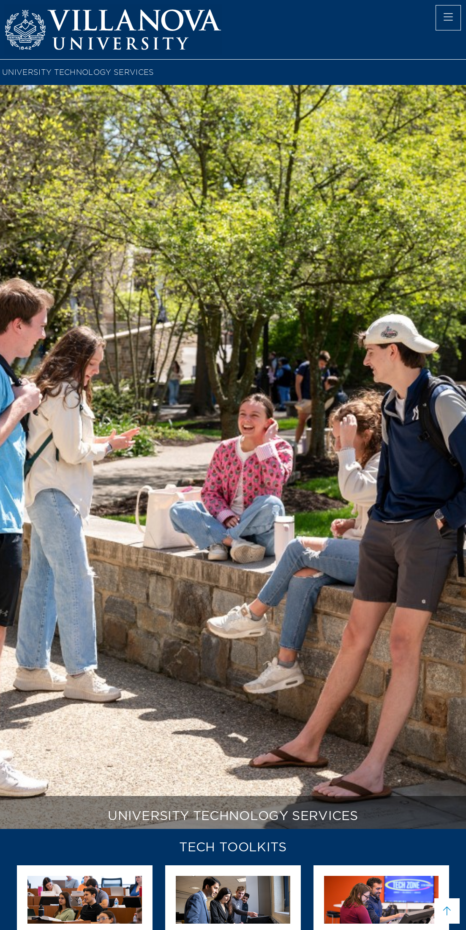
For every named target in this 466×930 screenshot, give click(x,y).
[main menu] (448, 17)
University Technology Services (78, 72)
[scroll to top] (447, 911)
